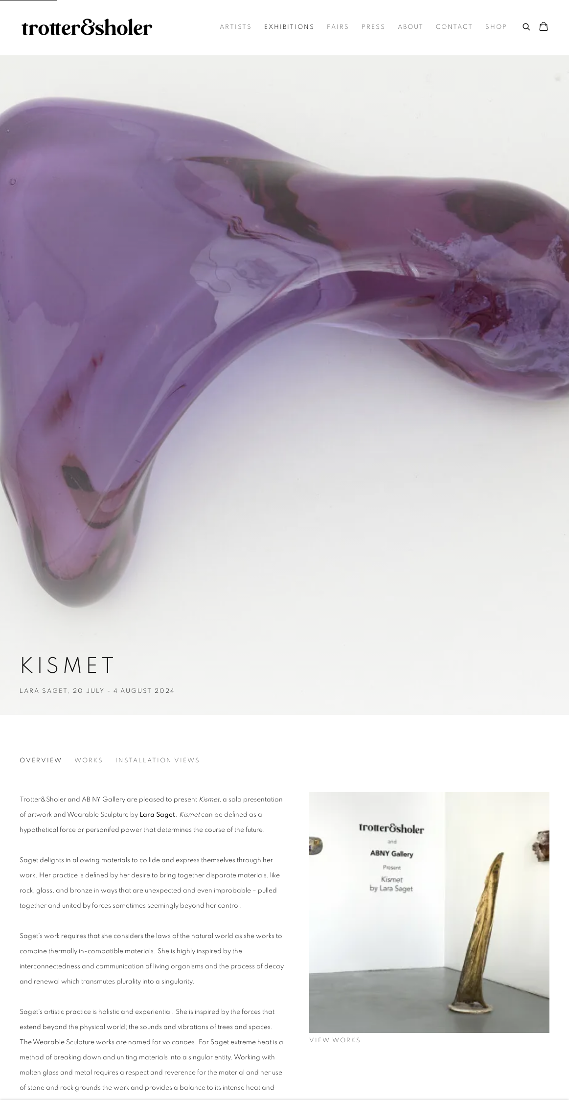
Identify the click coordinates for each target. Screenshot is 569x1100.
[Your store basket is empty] (543, 27)
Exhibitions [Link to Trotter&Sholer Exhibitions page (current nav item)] (289, 27)
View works (335, 1040)
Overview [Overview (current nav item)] (41, 760)
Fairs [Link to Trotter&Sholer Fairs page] (338, 27)
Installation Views (157, 760)
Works (88, 760)
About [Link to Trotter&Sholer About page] (411, 27)
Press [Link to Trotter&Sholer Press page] (374, 27)
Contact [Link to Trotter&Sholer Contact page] (454, 27)
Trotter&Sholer (88, 27)
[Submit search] (527, 25)
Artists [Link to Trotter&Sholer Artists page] (236, 27)
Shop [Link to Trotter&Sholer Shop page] (496, 27)
